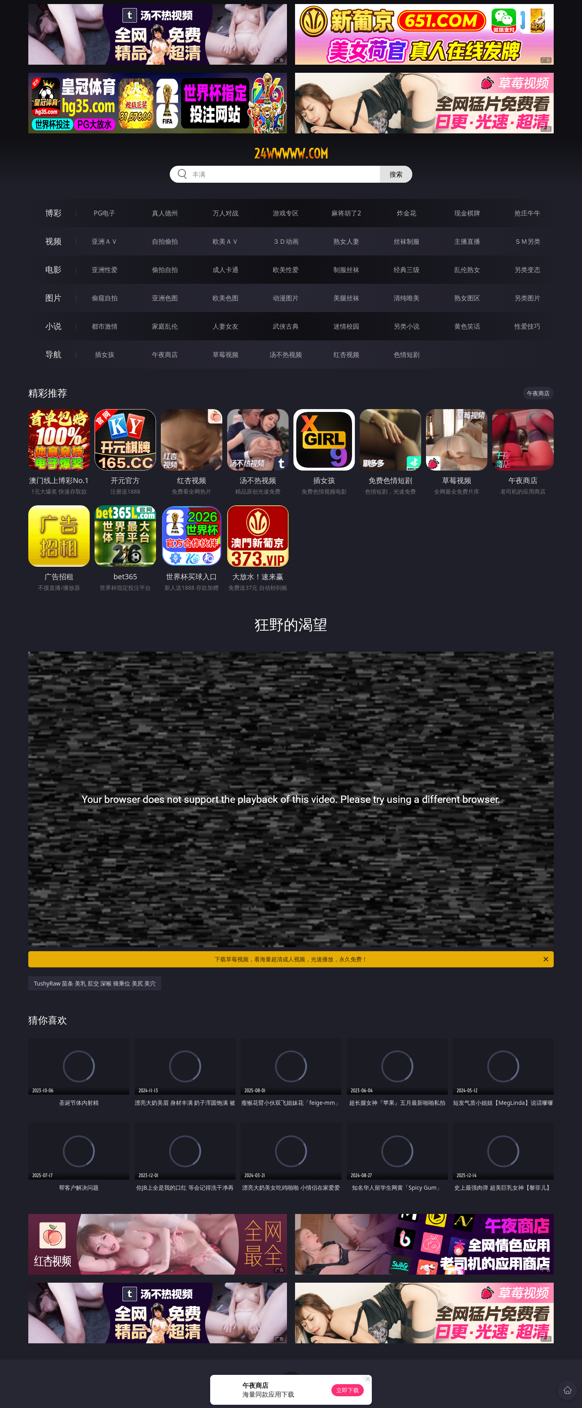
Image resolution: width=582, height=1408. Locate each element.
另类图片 (527, 297)
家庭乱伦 (165, 326)
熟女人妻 (346, 241)
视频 (53, 241)
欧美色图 (225, 297)
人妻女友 (225, 326)
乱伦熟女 (467, 269)
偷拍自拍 (165, 269)
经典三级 (407, 269)
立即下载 (347, 1390)
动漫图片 (286, 297)
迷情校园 (346, 326)
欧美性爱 (286, 269)
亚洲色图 (165, 297)
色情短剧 (407, 354)
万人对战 (225, 213)
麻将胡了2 (346, 213)
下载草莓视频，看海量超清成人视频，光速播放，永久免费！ (382, 959)
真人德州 (165, 213)
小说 (53, 326)
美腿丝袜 (346, 297)
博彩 (53, 212)
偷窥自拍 (105, 297)
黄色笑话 (467, 326)
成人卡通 (225, 269)
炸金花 (406, 213)
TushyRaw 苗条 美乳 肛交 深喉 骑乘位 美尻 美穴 (95, 983)
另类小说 (407, 326)
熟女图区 (467, 297)
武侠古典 (286, 326)
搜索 (396, 174)
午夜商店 (165, 354)
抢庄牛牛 (527, 213)
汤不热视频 (286, 354)
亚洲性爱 (105, 269)
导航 (53, 354)
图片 (53, 297)
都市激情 (105, 326)
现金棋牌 (467, 213)
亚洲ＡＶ (105, 241)
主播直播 (467, 241)
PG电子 (104, 213)
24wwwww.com (291, 154)
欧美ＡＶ (225, 241)
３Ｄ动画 (286, 241)
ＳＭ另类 (527, 241)
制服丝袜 (346, 269)
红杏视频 (346, 354)
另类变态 (527, 269)
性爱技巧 (527, 326)
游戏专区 (286, 213)
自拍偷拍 (165, 241)
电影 (53, 269)
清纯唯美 (407, 297)
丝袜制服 (407, 241)
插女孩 (104, 354)
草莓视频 (225, 354)
